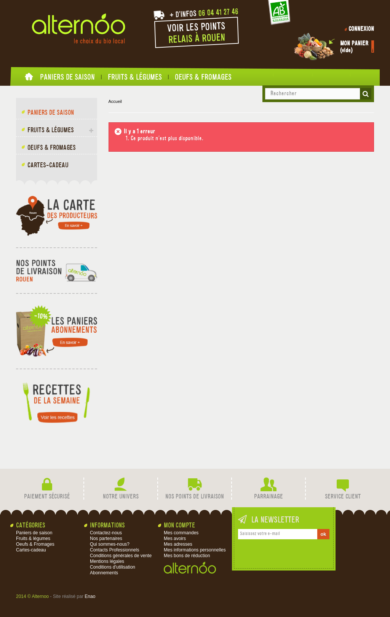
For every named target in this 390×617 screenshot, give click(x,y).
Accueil (29, 79)
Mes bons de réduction (187, 555)
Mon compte (179, 525)
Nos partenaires (106, 538)
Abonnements (104, 572)
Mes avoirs (175, 538)
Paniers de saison (67, 77)
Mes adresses (178, 544)
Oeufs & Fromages (203, 77)
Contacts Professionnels (114, 550)
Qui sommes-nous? (109, 544)
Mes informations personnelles (195, 550)
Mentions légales (107, 561)
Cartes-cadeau (48, 165)
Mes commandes (181, 532)
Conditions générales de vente (121, 555)
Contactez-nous (106, 532)
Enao (90, 596)
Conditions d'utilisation (112, 567)
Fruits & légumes (135, 77)
